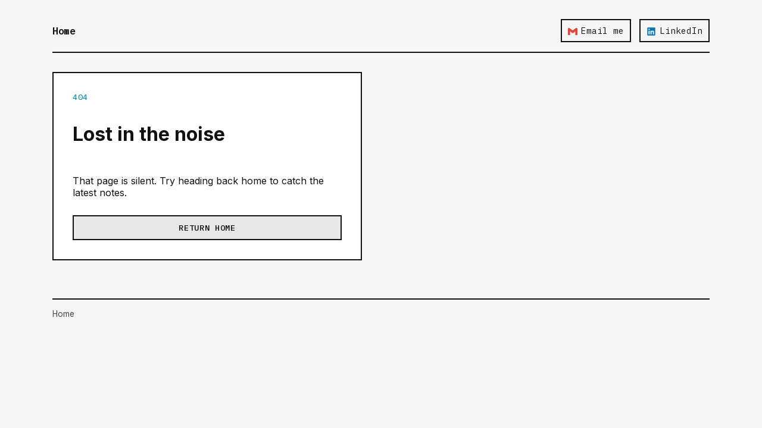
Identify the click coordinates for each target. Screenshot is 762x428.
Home (64, 30)
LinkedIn (674, 30)
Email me (596, 30)
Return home (207, 227)
